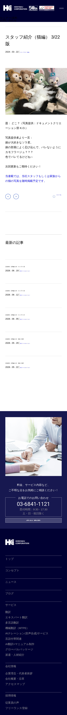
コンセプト (12, 586)
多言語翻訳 (12, 638)
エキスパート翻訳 (16, 633)
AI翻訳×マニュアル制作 (19, 659)
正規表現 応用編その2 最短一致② (27, 371)
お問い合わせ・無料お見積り (33, 533)
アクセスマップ (15, 699)
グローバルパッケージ (19, 665)
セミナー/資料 (8, 17)
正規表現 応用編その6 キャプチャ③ (29, 267)
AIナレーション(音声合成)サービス (26, 649)
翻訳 (8, 627)
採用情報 (10, 711)
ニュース (10, 597)
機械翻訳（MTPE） (17, 643)
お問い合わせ (8, 20)
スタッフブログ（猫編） (32, 52)
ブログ (9, 609)
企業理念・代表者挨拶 (18, 689)
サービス (10, 620)
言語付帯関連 (13, 654)
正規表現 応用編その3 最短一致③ (27, 345)
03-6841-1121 (33, 514)
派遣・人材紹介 (14, 670)
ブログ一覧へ (55, 196)
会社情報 (10, 682)
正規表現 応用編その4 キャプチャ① (29, 319)
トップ (9, 574)
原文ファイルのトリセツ (32, 272)
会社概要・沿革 (14, 694)
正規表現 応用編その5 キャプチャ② (29, 293)
